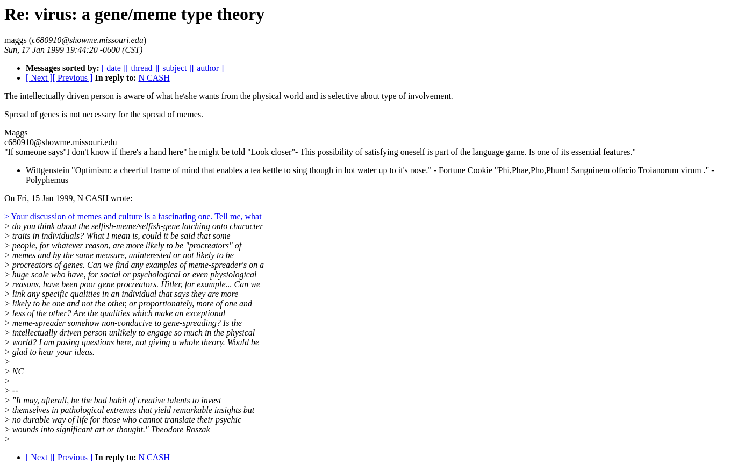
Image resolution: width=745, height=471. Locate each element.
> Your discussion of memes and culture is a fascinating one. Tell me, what (133, 216)
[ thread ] (141, 68)
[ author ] (208, 68)
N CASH (153, 77)
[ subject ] (174, 68)
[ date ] (114, 68)
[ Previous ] (73, 77)
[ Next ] (39, 77)
